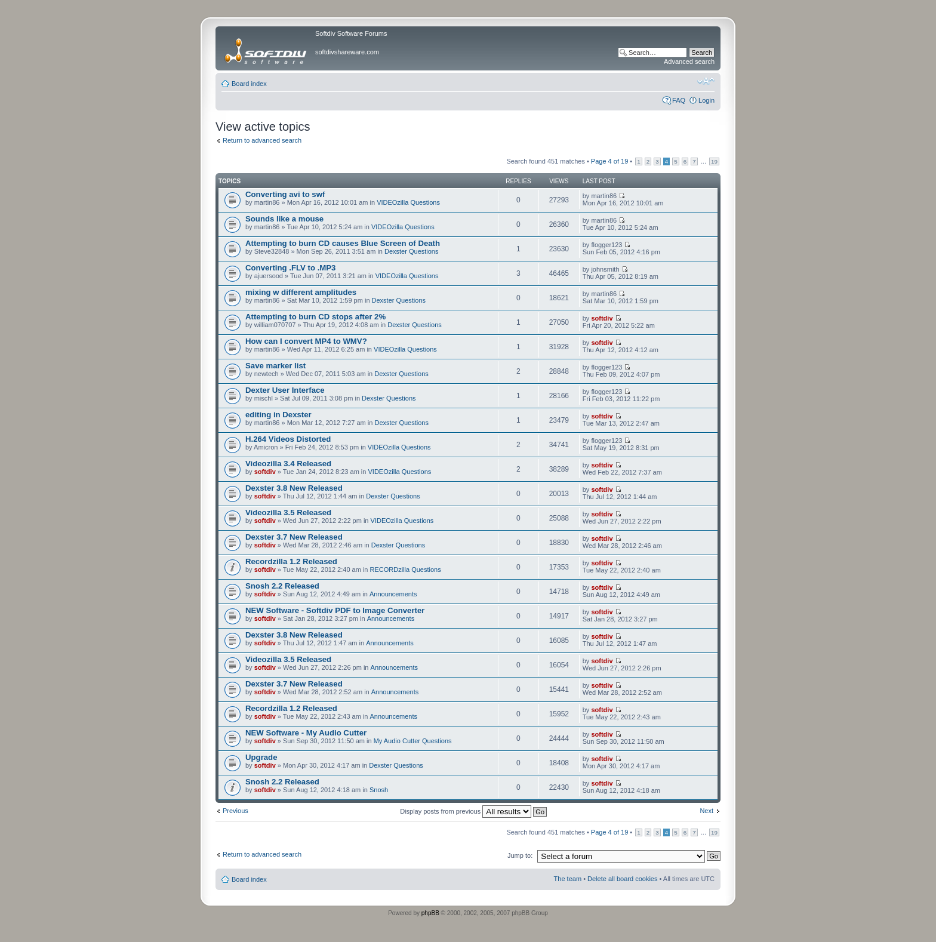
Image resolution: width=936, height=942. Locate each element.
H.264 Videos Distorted (288, 439)
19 (714, 161)
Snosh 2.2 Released (282, 585)
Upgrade (261, 757)
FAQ (678, 100)
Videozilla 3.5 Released (288, 512)
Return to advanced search (262, 140)
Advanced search (689, 61)
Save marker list (275, 365)
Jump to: (519, 855)
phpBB (430, 913)
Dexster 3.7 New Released (294, 536)
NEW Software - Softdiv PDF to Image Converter (334, 610)
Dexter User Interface (285, 390)
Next (706, 810)
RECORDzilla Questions (405, 569)
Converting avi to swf (285, 194)
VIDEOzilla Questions (408, 202)
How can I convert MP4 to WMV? (306, 341)
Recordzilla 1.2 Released (291, 561)
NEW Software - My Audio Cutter (306, 732)
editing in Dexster (278, 414)
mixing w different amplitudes (300, 292)
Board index (249, 83)
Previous (235, 810)
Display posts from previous (473, 811)
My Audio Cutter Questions (413, 740)
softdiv (601, 318)
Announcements (393, 594)
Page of (609, 161)
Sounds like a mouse (284, 218)
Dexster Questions (411, 251)
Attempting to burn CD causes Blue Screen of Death (342, 243)
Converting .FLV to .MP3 (290, 267)
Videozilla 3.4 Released (288, 463)
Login (706, 100)
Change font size (706, 81)
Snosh (379, 789)
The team (567, 878)
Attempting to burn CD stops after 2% (315, 316)
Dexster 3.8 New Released (294, 488)
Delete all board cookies (622, 878)
